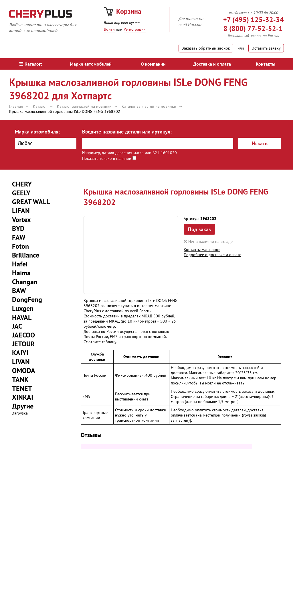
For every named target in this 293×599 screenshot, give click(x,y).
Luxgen (22, 308)
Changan (24, 281)
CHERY (22, 184)
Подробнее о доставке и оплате (212, 254)
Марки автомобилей (91, 64)
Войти (109, 29)
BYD (18, 228)
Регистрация (135, 29)
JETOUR (23, 343)
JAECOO (23, 335)
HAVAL (21, 317)
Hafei (19, 264)
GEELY (21, 192)
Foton (20, 246)
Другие (22, 406)
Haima (21, 272)
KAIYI (20, 352)
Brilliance (25, 255)
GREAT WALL (31, 201)
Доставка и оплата (212, 64)
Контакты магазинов (202, 249)
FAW (18, 237)
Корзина (128, 11)
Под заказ (199, 229)
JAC (17, 326)
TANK (20, 379)
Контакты (265, 64)
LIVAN (21, 361)
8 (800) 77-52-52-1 (253, 28)
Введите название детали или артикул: (127, 131)
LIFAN (21, 210)
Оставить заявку (266, 48)
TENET (22, 388)
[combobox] (45, 143)
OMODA (23, 370)
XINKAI (22, 397)
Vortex (21, 219)
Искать (260, 143)
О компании (153, 64)
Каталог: (30, 64)
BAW (19, 290)
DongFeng (27, 299)
